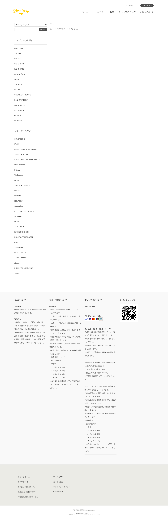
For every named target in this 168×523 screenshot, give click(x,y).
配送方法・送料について (27, 492)
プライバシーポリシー (61, 487)
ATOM (60, 492)
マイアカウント (131, 6)
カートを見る (58, 482)
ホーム (85, 12)
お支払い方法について (26, 487)
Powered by (84, 514)
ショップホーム (24, 477)
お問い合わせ (146, 12)
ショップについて (127, 12)
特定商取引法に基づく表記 (28, 497)
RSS (55, 492)
